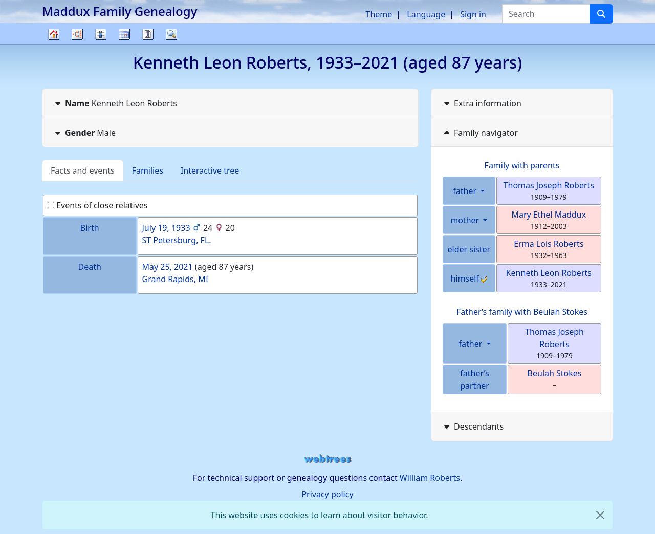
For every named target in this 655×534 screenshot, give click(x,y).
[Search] (601, 14)
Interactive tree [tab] (210, 170)
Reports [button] (148, 34)
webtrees (327, 459)
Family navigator (480, 132)
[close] (600, 515)
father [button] (465, 191)
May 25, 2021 (167, 266)
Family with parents (522, 165)
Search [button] (171, 34)
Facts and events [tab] (83, 170)
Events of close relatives (98, 205)
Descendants (473, 426)
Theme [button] (379, 14)
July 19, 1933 (166, 227)
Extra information (481, 103)
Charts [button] (77, 34)
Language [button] (426, 14)
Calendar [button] (124, 34)
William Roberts (430, 477)
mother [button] (465, 220)
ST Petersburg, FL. (176, 240)
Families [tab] (147, 170)
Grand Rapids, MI (175, 279)
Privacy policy (327, 494)
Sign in (473, 14)
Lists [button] (100, 34)
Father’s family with (521, 311)
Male (84, 132)
